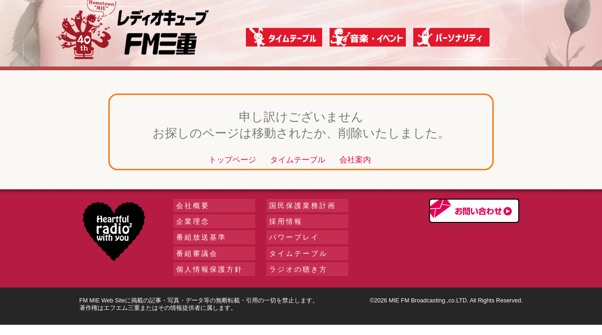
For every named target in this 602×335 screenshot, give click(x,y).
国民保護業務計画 (302, 205)
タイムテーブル (297, 159)
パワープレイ (294, 237)
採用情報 (286, 221)
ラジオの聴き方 (298, 269)
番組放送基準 (201, 237)
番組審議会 (197, 253)
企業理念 (193, 221)
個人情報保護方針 (209, 269)
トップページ (232, 159)
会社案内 (355, 159)
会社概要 (193, 205)
